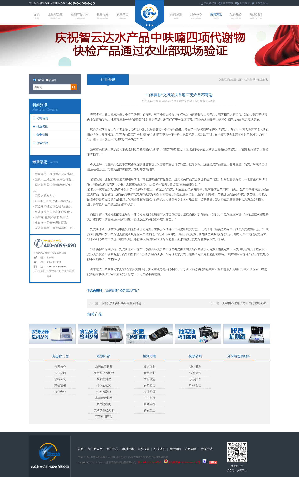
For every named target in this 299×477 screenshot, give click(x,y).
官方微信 (245, 3)
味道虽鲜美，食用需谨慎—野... (55, 228)
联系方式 (207, 449)
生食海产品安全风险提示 (51, 222)
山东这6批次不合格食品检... (53, 217)
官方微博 (228, 3)
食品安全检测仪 (104, 373)
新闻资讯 (216, 16)
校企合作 (60, 391)
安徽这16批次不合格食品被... (53, 206)
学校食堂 (149, 379)
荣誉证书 (60, 385)
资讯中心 (112, 449)
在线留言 (191, 449)
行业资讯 (42, 126)
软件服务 (236, 16)
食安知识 (42, 134)
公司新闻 (42, 118)
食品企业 (149, 373)
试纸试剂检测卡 (104, 410)
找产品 (40, 80)
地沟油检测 (104, 385)
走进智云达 (55, 16)
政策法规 (42, 143)
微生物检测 (104, 404)
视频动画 (122, 16)
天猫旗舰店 (261, 3)
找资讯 (53, 80)
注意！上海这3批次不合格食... (54, 179)
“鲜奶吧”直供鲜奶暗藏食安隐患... (122, 303)
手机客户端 (210, 3)
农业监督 (149, 391)
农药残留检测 (104, 366)
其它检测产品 (104, 416)
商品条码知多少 (45, 195)
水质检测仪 (104, 379)
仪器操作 (195, 379)
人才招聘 (60, 373)
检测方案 (102, 16)
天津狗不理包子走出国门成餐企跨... (245, 303)
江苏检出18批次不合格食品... (53, 201)
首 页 (36, 16)
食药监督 (149, 385)
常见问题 (144, 449)
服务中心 (196, 16)
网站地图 (175, 449)
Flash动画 (195, 385)
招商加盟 (176, 16)
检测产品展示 (79, 16)
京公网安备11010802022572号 (182, 462)
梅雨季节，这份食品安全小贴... (55, 174)
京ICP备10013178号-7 (149, 462)
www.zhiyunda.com (57, 266)
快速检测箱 (104, 391)
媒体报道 (195, 366)
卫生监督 (149, 397)
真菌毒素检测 (104, 397)
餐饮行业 (149, 366)
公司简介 (60, 366)
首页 (240, 79)
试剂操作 (195, 373)
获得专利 (60, 379)
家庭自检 (149, 404)
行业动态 (159, 449)
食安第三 (149, 410)
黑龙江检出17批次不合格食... (53, 211)
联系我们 (256, 16)
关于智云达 (95, 449)
